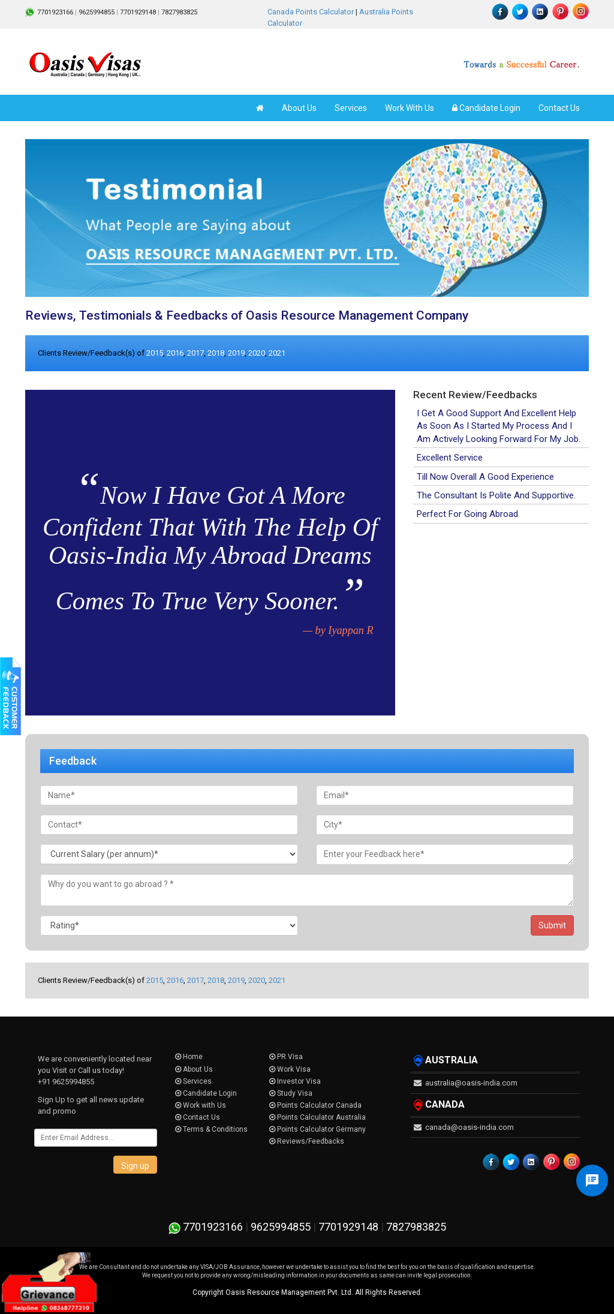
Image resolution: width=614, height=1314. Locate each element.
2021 (277, 352)
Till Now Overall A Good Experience (485, 476)
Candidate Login (486, 108)
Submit (552, 925)
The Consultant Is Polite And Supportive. (496, 495)
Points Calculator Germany (317, 1129)
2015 (154, 352)
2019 (236, 352)
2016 (175, 352)
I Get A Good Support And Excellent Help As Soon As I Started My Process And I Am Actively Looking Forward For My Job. (498, 426)
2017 (195, 352)
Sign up (135, 1166)
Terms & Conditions (211, 1129)
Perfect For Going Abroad (467, 514)
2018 (215, 352)
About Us (299, 108)
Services (351, 108)
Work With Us (409, 108)
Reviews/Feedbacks (306, 1141)
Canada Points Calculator (310, 11)
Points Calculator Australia (317, 1117)
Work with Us (200, 1105)
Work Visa (290, 1069)
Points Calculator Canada (315, 1105)
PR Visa (286, 1057)
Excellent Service (450, 457)
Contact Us (559, 108)
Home (189, 1057)
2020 (256, 352)
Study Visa (290, 1093)
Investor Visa (295, 1081)
